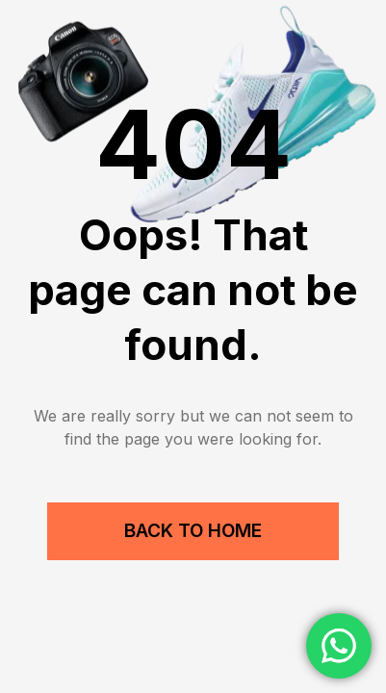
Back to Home (193, 531)
